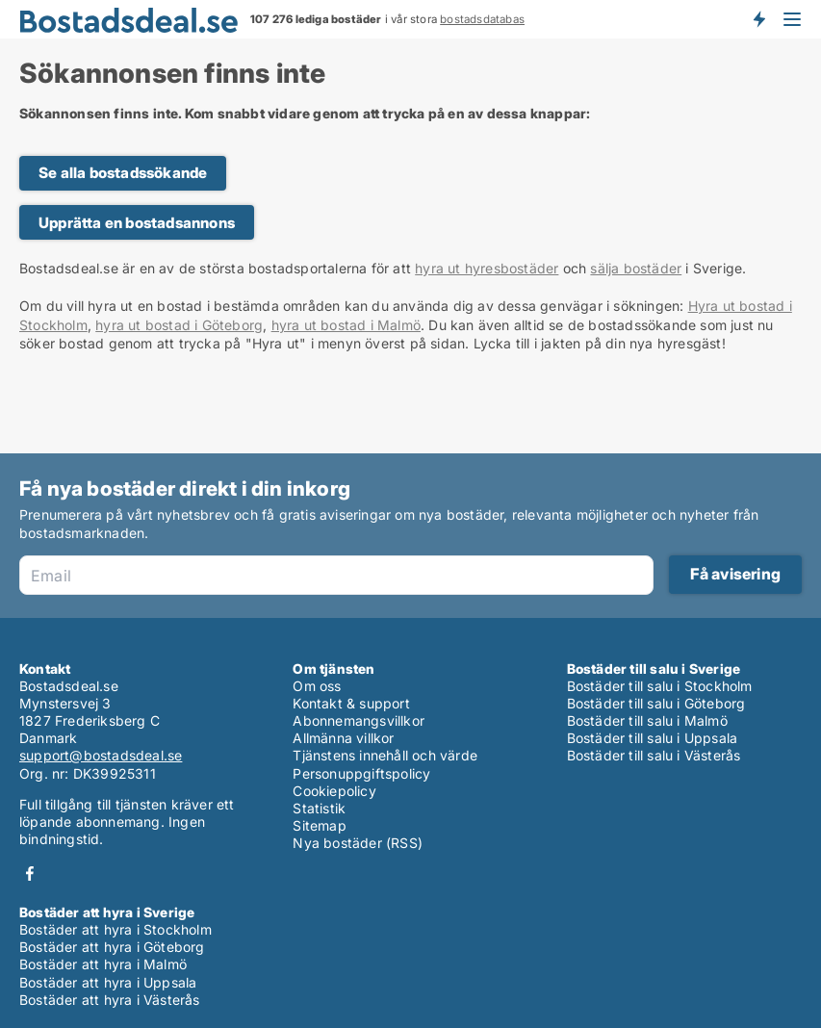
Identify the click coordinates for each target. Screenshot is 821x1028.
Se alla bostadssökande (122, 173)
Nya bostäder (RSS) (358, 843)
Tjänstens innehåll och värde (385, 755)
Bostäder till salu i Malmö (647, 720)
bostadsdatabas (482, 19)
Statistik (319, 808)
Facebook (29, 873)
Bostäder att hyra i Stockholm (115, 929)
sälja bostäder (635, 268)
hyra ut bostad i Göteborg (179, 325)
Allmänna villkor (343, 738)
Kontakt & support (351, 703)
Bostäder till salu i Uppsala (652, 738)
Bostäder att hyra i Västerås (109, 999)
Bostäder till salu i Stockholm (660, 686)
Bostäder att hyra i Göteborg (112, 946)
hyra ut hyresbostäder (486, 268)
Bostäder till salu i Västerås (654, 755)
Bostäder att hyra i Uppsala (107, 982)
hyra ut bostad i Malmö (346, 325)
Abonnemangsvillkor (358, 720)
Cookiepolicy (334, 791)
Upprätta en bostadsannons (136, 223)
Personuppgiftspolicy (361, 773)
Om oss (317, 686)
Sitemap (319, 825)
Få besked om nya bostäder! (758, 19)
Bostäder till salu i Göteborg (656, 703)
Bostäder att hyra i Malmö (103, 964)
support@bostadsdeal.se (100, 755)
